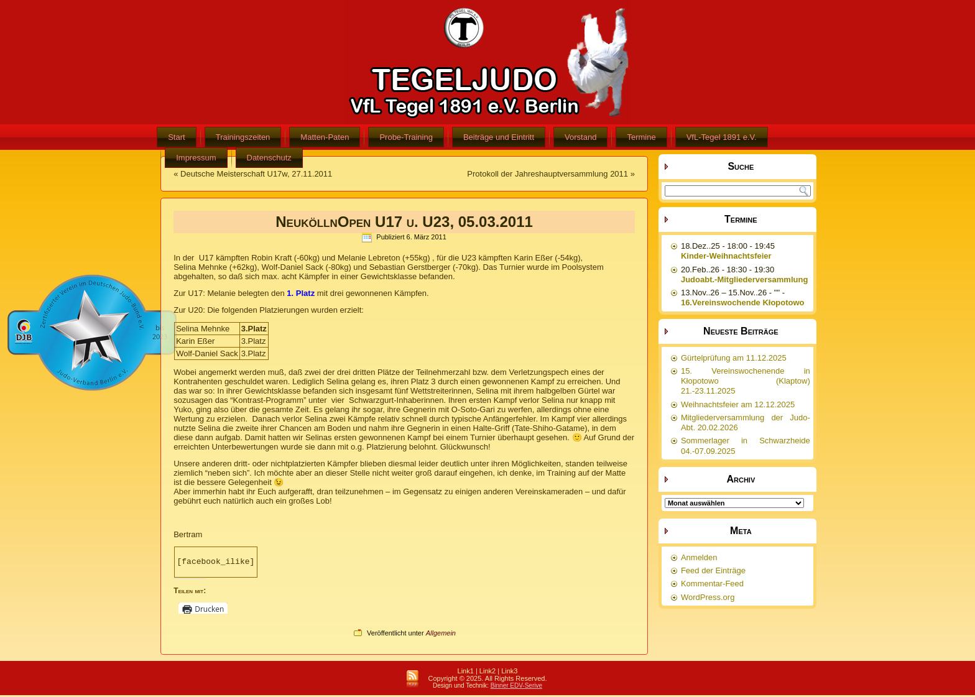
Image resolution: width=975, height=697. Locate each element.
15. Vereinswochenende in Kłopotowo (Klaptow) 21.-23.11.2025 (745, 381)
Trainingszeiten (243, 137)
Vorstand (580, 137)
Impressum (196, 157)
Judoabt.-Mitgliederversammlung (744, 279)
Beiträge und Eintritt (498, 137)
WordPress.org (707, 597)
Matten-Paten (324, 137)
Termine (641, 137)
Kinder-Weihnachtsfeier (726, 256)
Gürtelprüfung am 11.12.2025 (734, 357)
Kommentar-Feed (712, 583)
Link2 (487, 672)
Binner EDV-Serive (516, 687)
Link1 (466, 672)
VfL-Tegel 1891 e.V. (721, 137)
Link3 (509, 672)
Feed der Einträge (713, 570)
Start (176, 137)
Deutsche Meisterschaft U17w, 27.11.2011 (256, 173)
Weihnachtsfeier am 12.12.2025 (738, 404)
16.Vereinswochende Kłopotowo (743, 302)
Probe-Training (406, 137)
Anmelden (699, 557)
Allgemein (441, 635)
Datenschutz (269, 157)
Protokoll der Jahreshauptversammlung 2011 (547, 173)
